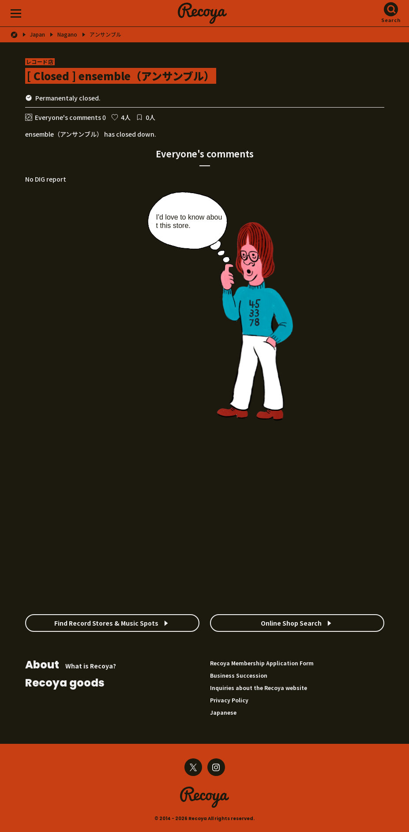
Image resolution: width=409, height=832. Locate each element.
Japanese (223, 712)
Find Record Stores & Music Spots (106, 623)
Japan (37, 34)
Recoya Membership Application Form (262, 663)
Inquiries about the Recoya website (258, 687)
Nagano (67, 34)
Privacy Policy (229, 700)
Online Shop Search (291, 623)
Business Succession (238, 675)
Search (391, 19)
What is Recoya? (70, 665)
